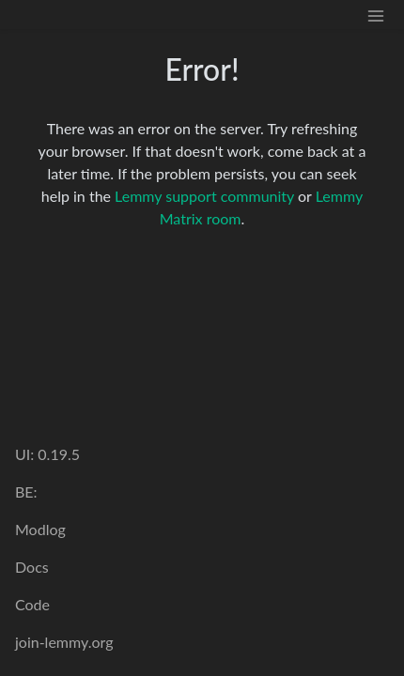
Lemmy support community (204, 196)
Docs (32, 567)
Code (32, 604)
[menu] (376, 14)
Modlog (40, 529)
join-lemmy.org (64, 642)
